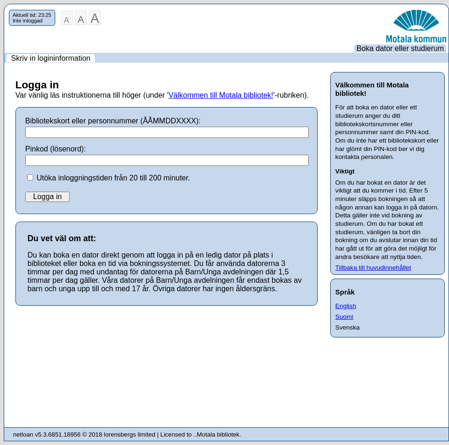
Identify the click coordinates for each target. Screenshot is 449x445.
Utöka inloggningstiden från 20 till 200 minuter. (113, 178)
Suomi (344, 316)
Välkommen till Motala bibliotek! (220, 95)
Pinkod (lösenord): (55, 149)
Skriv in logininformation (51, 58)
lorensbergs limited (129, 434)
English (345, 305)
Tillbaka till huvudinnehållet (373, 267)
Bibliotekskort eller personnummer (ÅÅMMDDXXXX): (113, 121)
